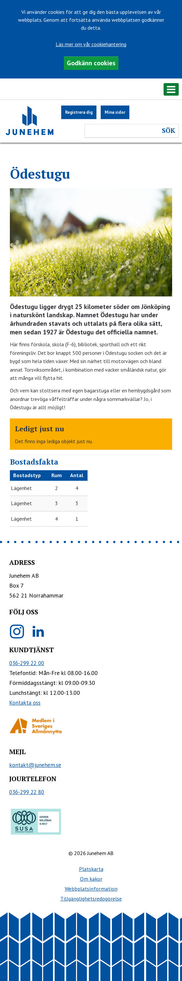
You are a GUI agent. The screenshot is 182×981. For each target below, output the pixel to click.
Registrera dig (78, 112)
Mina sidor (115, 112)
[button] (91, 90)
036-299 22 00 (26, 663)
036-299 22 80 (26, 792)
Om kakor (91, 878)
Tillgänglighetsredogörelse (91, 898)
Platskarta (91, 869)
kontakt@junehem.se (35, 765)
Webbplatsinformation (91, 888)
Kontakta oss (24, 702)
